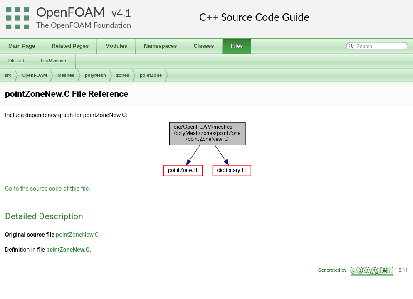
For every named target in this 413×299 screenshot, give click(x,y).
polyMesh (95, 75)
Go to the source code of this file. (47, 188)
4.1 (124, 13)
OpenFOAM (70, 12)
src (8, 75)
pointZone (151, 75)
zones (122, 75)
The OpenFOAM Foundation (83, 24)
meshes (65, 75)
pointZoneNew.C (77, 234)
